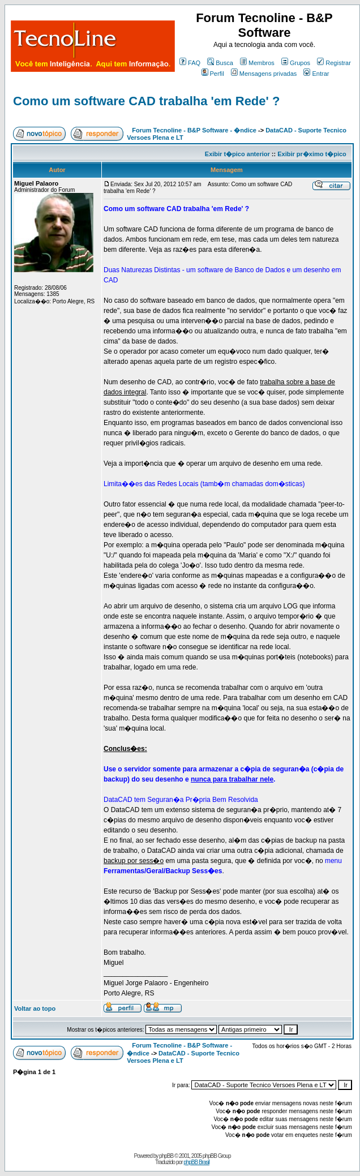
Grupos (295, 62)
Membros (257, 62)
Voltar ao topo (34, 1008)
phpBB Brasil (196, 1162)
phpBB (166, 1156)
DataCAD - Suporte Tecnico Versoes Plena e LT (183, 1057)
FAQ (189, 62)
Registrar (334, 62)
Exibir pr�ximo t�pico (311, 154)
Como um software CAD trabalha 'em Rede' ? (146, 101)
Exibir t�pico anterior (237, 154)
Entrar (316, 73)
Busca (220, 62)
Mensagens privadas (264, 73)
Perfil (213, 73)
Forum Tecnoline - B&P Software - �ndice (194, 130)
